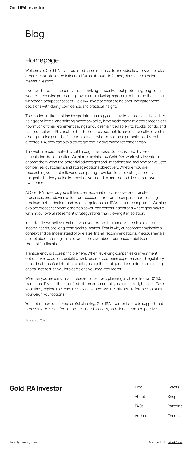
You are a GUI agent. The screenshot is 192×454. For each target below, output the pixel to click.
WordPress (175, 442)
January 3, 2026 (36, 320)
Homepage (42, 60)
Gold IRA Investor (27, 7)
